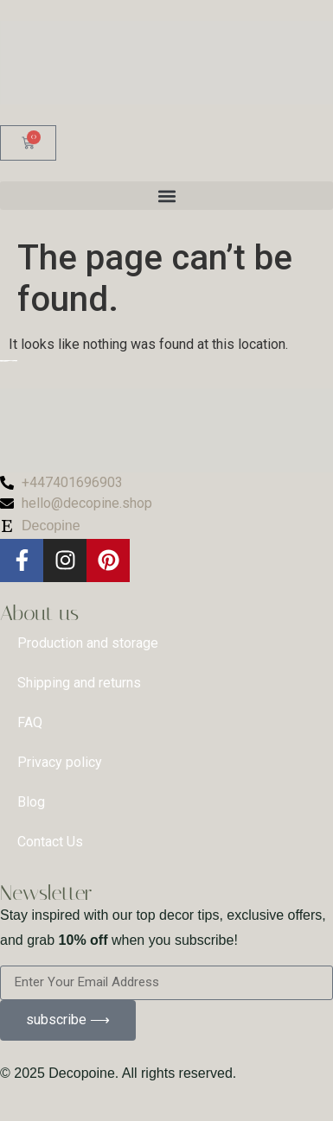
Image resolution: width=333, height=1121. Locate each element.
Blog (31, 802)
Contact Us (50, 841)
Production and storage (87, 643)
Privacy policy (59, 762)
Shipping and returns (79, 682)
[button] (166, 195)
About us (39, 613)
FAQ (29, 722)
